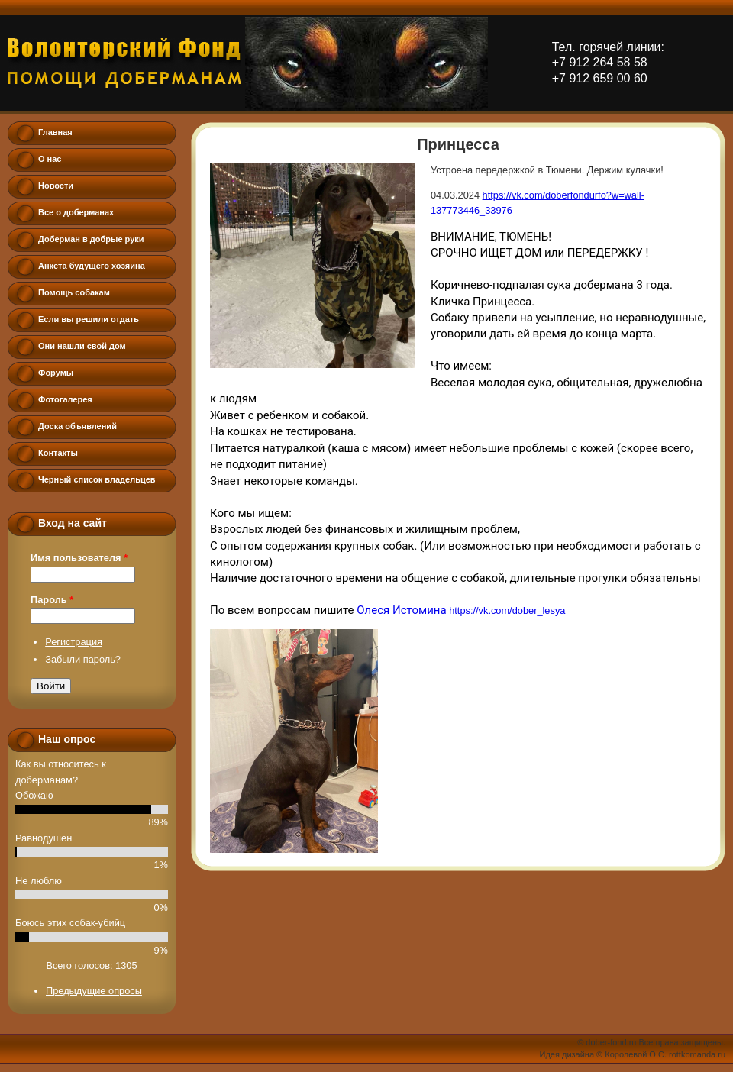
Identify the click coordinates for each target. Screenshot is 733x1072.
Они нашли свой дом (82, 345)
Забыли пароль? (83, 659)
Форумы (55, 372)
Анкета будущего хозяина (91, 265)
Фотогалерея (65, 399)
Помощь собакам (74, 292)
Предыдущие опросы (94, 990)
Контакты (58, 452)
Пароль (52, 599)
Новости (55, 185)
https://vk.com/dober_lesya (507, 610)
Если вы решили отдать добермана (88, 323)
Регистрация (73, 641)
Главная (55, 132)
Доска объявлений (77, 426)
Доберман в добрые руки (91, 239)
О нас (50, 158)
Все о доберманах (76, 212)
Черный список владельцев (97, 479)
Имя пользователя (79, 557)
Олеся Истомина (401, 610)
